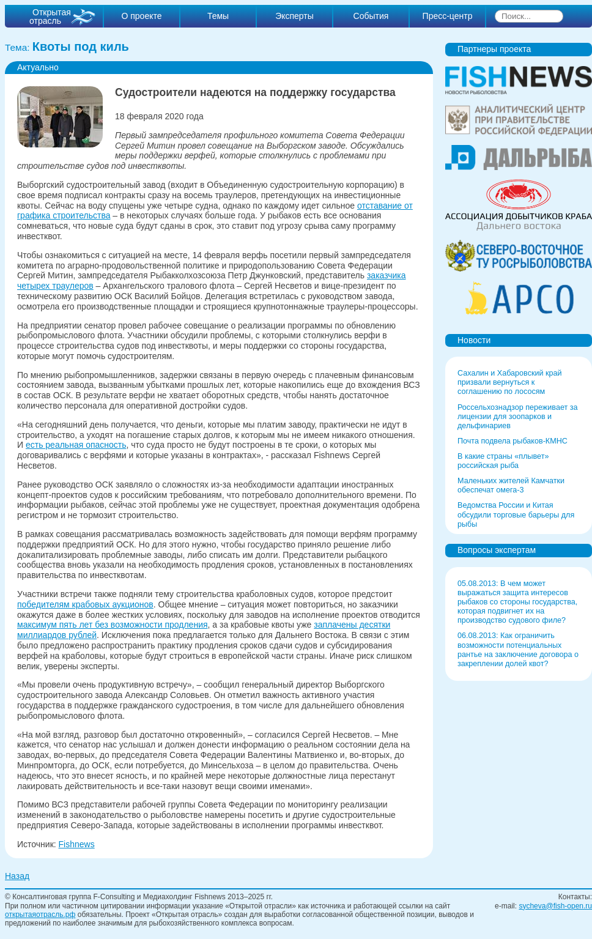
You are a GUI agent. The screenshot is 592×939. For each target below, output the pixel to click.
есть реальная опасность (76, 445)
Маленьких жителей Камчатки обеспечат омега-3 (510, 485)
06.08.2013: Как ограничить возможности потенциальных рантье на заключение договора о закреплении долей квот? (518, 649)
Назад (17, 876)
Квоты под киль (80, 46)
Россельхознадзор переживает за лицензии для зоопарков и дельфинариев (517, 416)
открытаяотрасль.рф (40, 914)
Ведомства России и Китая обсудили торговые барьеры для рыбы (515, 514)
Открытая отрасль (50, 16)
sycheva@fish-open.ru (555, 906)
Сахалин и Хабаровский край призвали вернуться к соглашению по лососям (509, 382)
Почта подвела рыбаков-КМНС (512, 441)
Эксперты (294, 16)
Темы (218, 16)
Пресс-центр (448, 16)
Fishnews (77, 844)
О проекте (141, 16)
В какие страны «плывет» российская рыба (503, 461)
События (371, 16)
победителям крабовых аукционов (85, 604)
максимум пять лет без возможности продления (112, 624)
